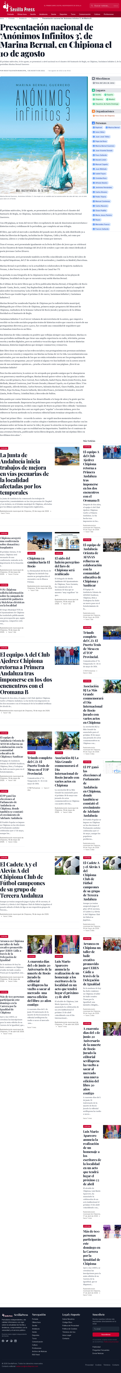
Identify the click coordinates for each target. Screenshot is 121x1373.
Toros (73, 14)
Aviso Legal (66, 1335)
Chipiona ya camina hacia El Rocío (38, 562)
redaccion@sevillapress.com (27, 1366)
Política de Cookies (69, 1329)
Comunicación (85, 14)
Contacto (65, 1338)
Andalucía (43, 14)
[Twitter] (7, 1341)
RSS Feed (36, 1355)
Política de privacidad (111, 1342)
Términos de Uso (68, 1332)
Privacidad (89, 1365)
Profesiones (109, 14)
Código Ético (67, 1322)
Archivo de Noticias (39, 1351)
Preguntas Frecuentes (101, 1350)
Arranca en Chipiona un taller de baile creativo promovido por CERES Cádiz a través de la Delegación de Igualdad (12, 950)
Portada (10, 14)
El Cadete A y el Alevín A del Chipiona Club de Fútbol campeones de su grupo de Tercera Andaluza (91, 881)
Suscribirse (105, 1334)
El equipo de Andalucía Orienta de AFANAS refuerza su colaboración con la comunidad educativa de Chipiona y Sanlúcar (12, 747)
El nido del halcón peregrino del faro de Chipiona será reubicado (67, 566)
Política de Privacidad (70, 1325)
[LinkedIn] (15, 1341)
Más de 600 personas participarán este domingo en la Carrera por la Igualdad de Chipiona (12, 1004)
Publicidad (97, 1347)
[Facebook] (3, 1341)
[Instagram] (11, 1341)
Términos (106, 1365)
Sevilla (33, 14)
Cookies (98, 1365)
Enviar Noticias (98, 1353)
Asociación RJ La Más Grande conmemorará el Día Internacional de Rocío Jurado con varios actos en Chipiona (67, 771)
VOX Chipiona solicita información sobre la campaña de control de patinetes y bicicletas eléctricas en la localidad (12, 597)
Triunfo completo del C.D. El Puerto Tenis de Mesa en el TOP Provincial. (39, 766)
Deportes (63, 14)
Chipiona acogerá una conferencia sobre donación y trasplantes (10, 542)
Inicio (2, 18)
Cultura (97, 14)
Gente (53, 14)
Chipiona (34, 18)
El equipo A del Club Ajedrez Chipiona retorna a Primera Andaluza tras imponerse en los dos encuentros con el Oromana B (91, 476)
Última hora (22, 14)
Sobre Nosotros (68, 1319)
